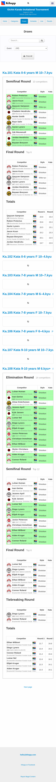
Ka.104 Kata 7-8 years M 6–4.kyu (27, 294)
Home (5, 21)
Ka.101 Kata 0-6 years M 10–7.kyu (27, 72)
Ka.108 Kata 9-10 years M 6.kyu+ (27, 368)
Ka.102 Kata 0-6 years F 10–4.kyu (27, 256)
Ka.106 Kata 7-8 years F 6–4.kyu (26, 331)
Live (41, 21)
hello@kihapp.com (28, 755)
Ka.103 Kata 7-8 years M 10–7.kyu (27, 275)
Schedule (33, 21)
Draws (24, 21)
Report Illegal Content (28, 777)
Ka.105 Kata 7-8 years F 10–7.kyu (27, 312)
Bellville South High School (28, 14)
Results (49, 21)
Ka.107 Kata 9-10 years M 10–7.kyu (28, 350)
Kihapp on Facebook (28, 765)
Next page (28, 687)
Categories (14, 21)
